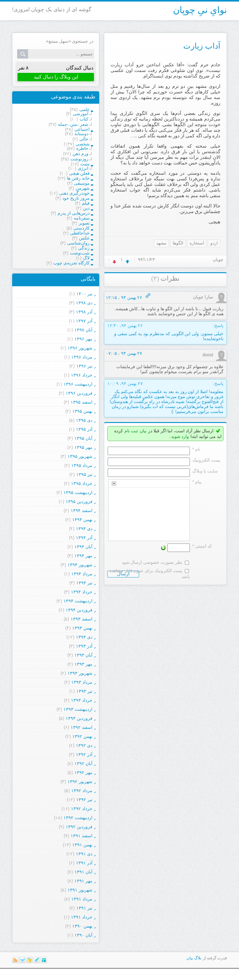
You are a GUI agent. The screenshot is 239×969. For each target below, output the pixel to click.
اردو (214, 242)
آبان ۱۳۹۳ (83, 655)
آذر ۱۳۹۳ (84, 646)
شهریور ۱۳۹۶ (80, 347)
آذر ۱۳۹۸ (84, 311)
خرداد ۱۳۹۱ (81, 916)
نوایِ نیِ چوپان (200, 10)
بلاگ (198, 958)
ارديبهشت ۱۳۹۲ (77, 817)
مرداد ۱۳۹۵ (81, 465)
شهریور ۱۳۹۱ (80, 889)
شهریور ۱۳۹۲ (80, 781)
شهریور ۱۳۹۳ (80, 673)
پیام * (197, 481)
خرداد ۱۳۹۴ (81, 591)
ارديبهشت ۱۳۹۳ (77, 709)
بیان (143, 430)
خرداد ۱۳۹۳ (81, 700)
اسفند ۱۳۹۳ (81, 618)
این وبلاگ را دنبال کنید (56, 76)
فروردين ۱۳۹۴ (79, 609)
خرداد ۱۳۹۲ (81, 808)
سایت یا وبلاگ (205, 470)
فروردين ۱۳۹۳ (79, 718)
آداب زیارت (201, 45)
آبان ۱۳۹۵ (83, 438)
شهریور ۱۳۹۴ (80, 564)
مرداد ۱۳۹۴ (81, 573)
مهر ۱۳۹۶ (83, 338)
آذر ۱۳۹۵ (84, 429)
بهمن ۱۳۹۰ (82, 926)
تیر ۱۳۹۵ (84, 474)
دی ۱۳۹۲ (84, 745)
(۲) (155, 278)
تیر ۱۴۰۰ (84, 293)
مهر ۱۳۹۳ (83, 664)
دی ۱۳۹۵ (84, 420)
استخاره (197, 242)
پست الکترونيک (206, 460)
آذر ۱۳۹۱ (84, 862)
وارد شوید (180, 436)
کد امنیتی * (202, 546)
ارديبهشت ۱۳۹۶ (77, 384)
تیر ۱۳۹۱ (84, 907)
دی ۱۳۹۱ (84, 853)
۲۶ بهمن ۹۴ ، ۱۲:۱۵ (124, 297)
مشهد (161, 242)
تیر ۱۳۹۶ (84, 365)
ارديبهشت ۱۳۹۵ (77, 492)
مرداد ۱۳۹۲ (81, 790)
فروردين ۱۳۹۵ (79, 501)
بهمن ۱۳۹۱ (82, 844)
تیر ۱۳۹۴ (84, 582)
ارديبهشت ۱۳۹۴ (77, 600)
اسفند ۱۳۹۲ (81, 727)
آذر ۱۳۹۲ (84, 754)
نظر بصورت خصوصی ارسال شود (152, 562)
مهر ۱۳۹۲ (83, 772)
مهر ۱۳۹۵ (83, 447)
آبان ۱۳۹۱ (83, 871)
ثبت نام (131, 430)
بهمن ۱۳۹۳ (82, 627)
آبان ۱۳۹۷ (83, 329)
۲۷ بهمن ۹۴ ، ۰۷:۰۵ (124, 353)
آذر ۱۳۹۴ (84, 537)
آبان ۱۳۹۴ (83, 546)
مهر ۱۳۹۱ (83, 880)
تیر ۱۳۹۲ (84, 799)
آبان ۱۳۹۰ (83, 935)
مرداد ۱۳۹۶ (81, 356)
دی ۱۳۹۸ (84, 302)
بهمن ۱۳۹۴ (82, 519)
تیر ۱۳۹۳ (84, 691)
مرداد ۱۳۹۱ (81, 898)
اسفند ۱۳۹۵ (81, 402)
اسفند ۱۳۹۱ (81, 835)
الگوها (178, 242)
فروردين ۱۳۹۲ (79, 826)
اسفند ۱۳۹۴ (81, 510)
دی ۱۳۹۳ (84, 636)
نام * (196, 449)
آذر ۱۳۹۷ (84, 320)
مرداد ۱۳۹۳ (81, 682)
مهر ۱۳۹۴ (83, 555)
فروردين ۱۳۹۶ (79, 393)
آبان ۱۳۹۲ (83, 763)
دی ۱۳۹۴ (84, 528)
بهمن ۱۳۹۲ (82, 736)
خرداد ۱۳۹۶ (81, 375)
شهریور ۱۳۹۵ (80, 456)
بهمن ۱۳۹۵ (82, 411)
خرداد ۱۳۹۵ (81, 483)
